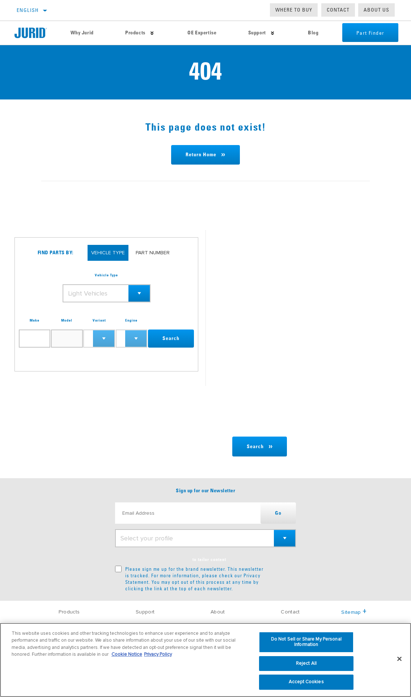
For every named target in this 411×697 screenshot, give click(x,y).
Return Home (201, 154)
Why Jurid (82, 32)
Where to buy (293, 10)
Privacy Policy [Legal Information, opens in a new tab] (158, 654)
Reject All (306, 663)
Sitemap (353, 612)
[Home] (34, 32)
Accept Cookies (306, 682)
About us (376, 10)
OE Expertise (201, 32)
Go (278, 513)
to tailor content (209, 560)
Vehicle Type (106, 275)
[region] (205, 660)
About (218, 612)
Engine (131, 320)
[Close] (399, 659)
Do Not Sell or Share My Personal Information (306, 642)
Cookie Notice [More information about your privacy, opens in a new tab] (126, 654)
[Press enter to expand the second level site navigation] (152, 33)
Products (135, 32)
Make (34, 320)
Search (170, 338)
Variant (99, 320)
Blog (312, 32)
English (28, 10)
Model (66, 320)
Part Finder (370, 33)
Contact (338, 10)
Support (256, 32)
